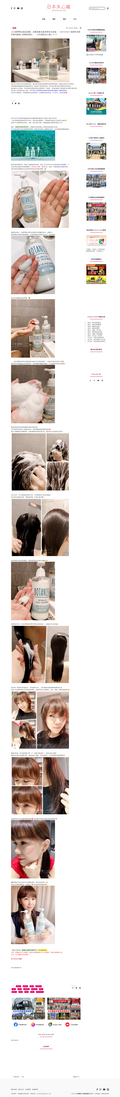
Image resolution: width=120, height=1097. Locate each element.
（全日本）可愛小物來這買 (95, 337)
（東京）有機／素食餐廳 (94, 334)
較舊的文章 (76, 1076)
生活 (74, 19)
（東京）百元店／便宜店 (94, 335)
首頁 (23, 1076)
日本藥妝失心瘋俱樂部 (82, 1093)
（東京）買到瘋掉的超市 (94, 332)
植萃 (21, 991)
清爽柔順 (26, 989)
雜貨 (64, 19)
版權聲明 (35, 1089)
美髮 (32, 986)
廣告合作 (21, 1089)
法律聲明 (28, 1089)
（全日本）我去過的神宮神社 (95, 341)
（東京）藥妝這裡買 (92, 328)
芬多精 (18, 986)
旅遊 (43, 19)
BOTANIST (40, 991)
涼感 (20, 989)
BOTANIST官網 (16, 959)
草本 (14, 989)
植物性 (14, 991)
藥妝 (54, 19)
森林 (41, 989)
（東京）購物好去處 (92, 326)
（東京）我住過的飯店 (93, 322)
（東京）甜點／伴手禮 (93, 330)
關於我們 (14, 1089)
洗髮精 (25, 986)
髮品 (26, 991)
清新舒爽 (34, 989)
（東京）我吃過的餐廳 (93, 324)
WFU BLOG (105, 1093)
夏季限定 (39, 986)
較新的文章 (15, 1076)
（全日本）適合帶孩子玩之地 (95, 339)
